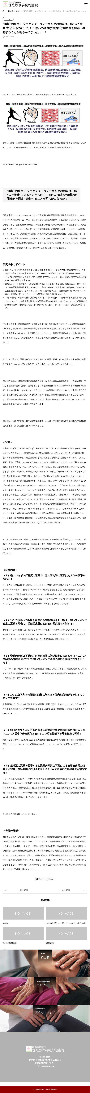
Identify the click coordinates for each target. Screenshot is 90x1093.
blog (8, 19)
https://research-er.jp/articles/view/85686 (20, 164)
